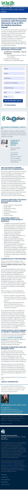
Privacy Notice (5, 479)
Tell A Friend (10, 105)
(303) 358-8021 (5, 408)
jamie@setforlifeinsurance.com (10, 409)
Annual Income (8, 88)
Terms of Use (5, 484)
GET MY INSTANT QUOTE (13, 101)
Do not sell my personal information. (15, 466)
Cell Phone (7, 78)
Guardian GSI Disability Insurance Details (15, 143)
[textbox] (14, 82)
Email (6, 73)
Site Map (3, 474)
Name (6, 68)
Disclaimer (4, 482)
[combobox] (14, 83)
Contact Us (4, 477)
